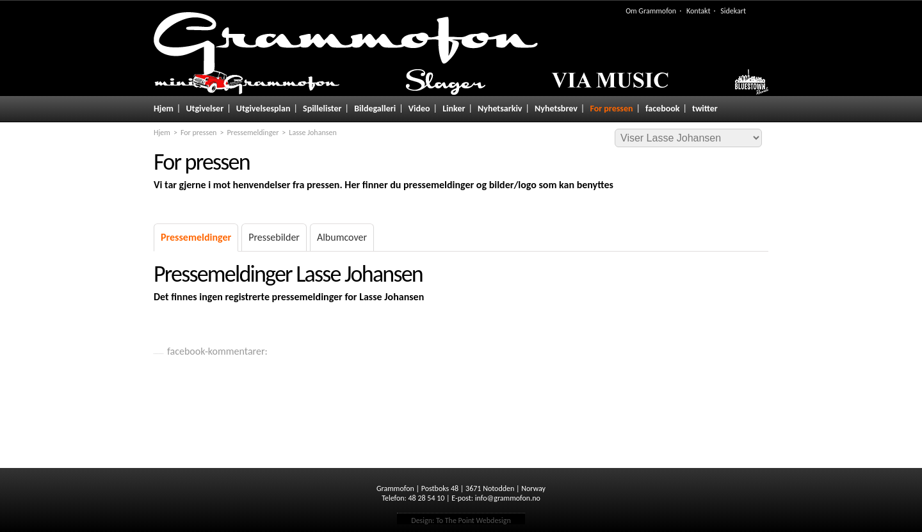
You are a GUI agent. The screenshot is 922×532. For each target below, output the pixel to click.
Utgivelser (204, 108)
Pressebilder (274, 237)
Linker (453, 108)
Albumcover (342, 237)
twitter (705, 108)
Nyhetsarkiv (500, 108)
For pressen (611, 108)
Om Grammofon (651, 10)
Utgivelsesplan (263, 108)
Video (419, 108)
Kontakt (698, 10)
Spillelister (322, 108)
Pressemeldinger (253, 132)
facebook (662, 108)
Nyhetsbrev (556, 108)
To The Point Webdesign (473, 520)
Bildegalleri (375, 108)
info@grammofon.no (507, 498)
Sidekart (733, 10)
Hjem (164, 108)
